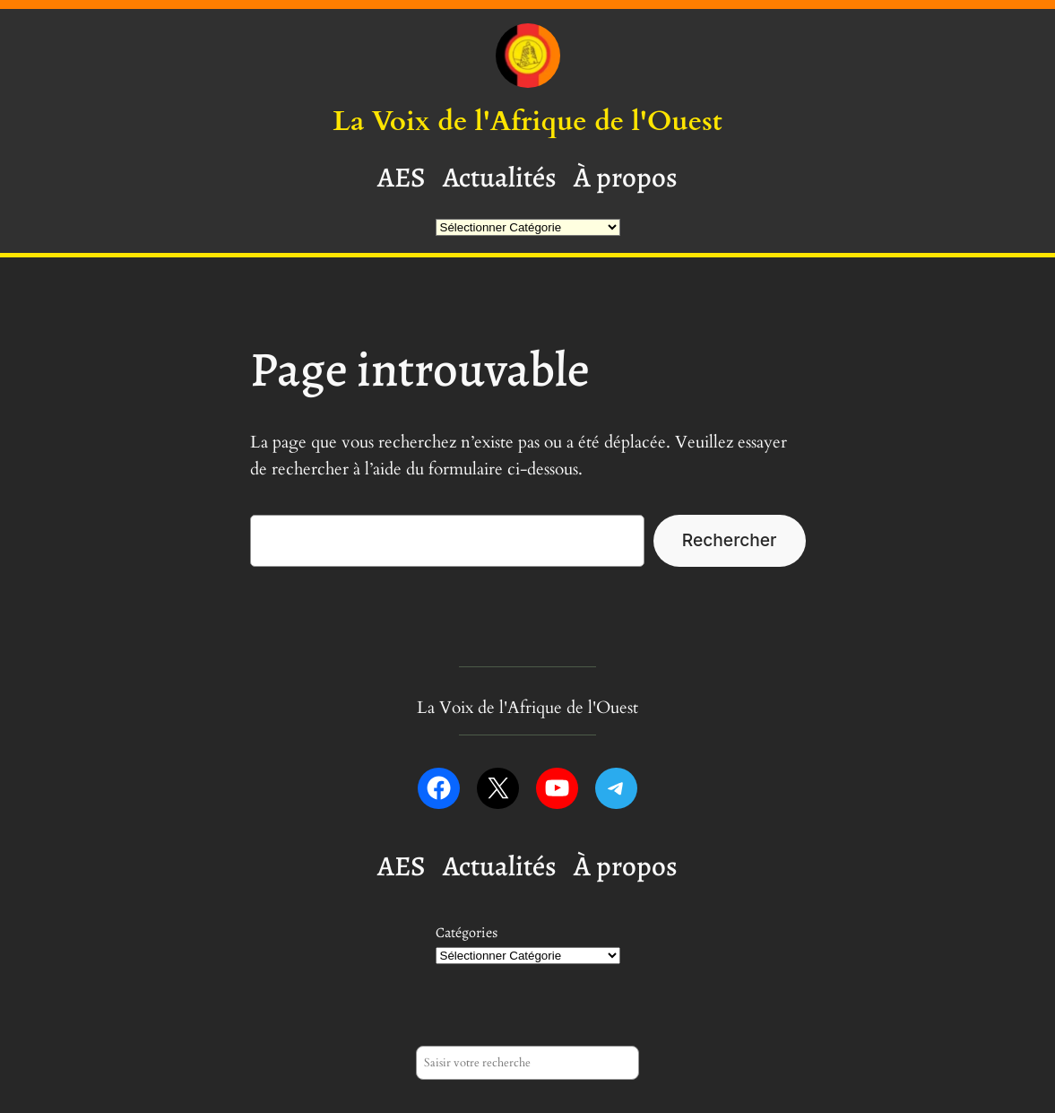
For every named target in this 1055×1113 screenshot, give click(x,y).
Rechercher (729, 540)
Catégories (466, 933)
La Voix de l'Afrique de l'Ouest (527, 121)
